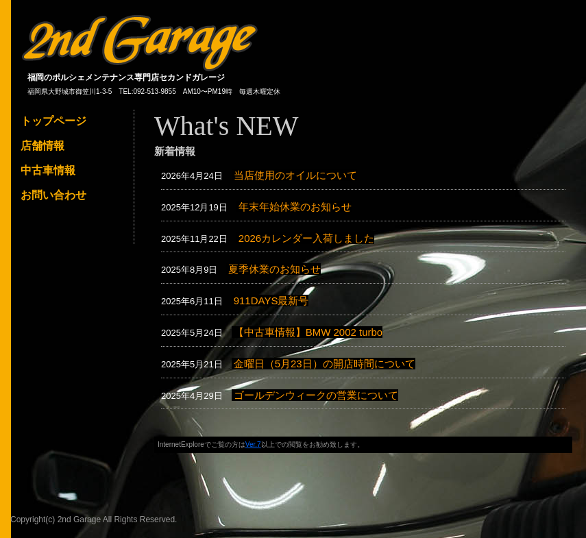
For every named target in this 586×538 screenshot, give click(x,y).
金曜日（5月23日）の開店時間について (324, 363)
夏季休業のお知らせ (274, 269)
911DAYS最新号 (271, 300)
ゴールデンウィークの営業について (316, 395)
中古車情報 (48, 170)
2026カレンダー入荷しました (306, 238)
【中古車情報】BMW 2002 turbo (308, 332)
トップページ (53, 121)
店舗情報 (42, 145)
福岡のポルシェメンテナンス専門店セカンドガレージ (126, 77)
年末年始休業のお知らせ (295, 206)
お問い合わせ (53, 195)
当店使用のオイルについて (295, 175)
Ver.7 (253, 444)
